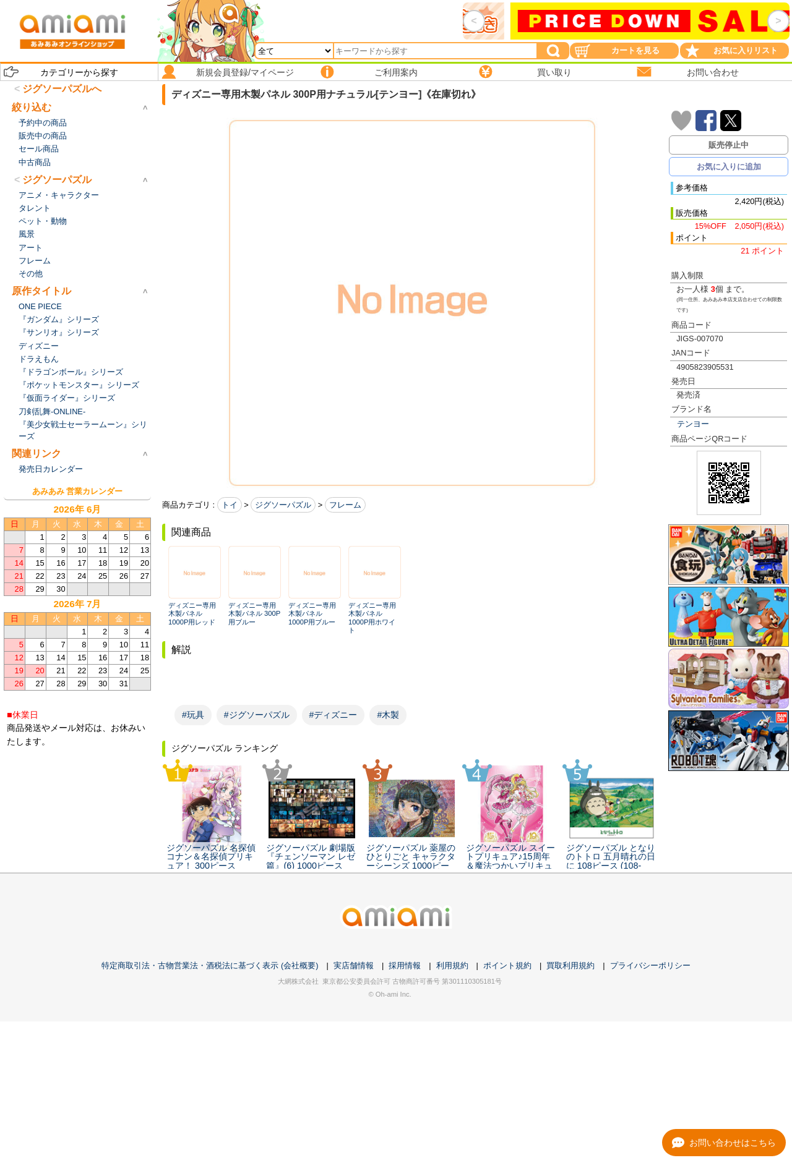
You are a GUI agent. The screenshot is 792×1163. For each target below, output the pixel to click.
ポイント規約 (507, 965)
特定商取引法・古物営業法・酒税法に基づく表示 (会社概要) (209, 965)
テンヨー (693, 423)
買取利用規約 (570, 965)
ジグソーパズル (283, 504)
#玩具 (193, 715)
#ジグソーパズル (257, 715)
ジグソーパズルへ (61, 88)
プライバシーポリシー (650, 965)
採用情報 (405, 965)
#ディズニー (333, 715)
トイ (230, 504)
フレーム (345, 504)
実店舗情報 (354, 965)
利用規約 (452, 965)
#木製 (388, 715)
